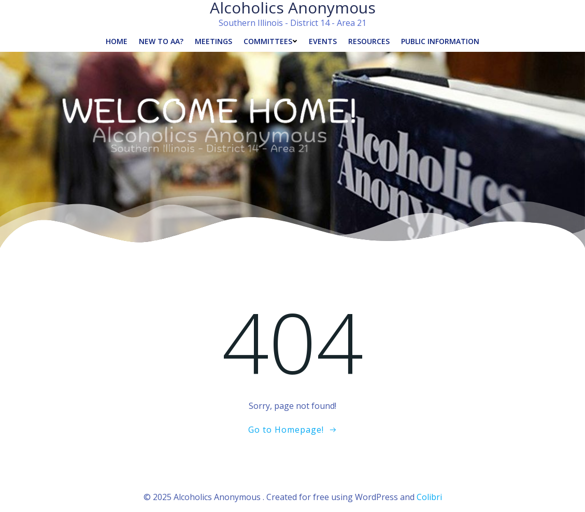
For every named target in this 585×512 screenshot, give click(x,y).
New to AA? (161, 41)
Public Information (440, 41)
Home (116, 41)
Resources (369, 41)
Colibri (429, 497)
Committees (270, 41)
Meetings (213, 41)
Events (323, 41)
